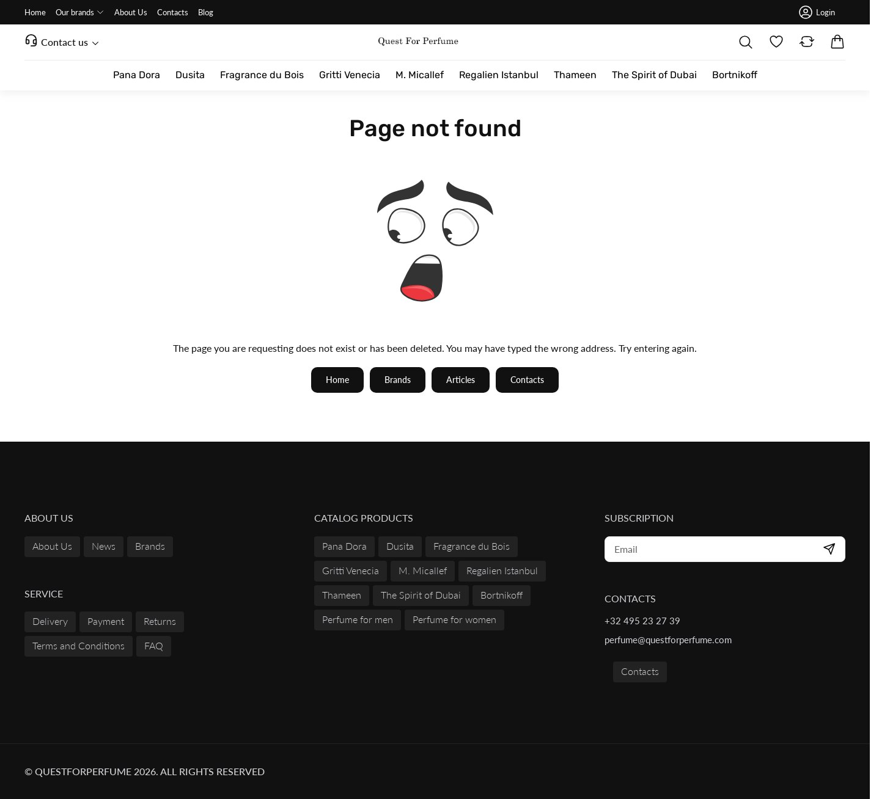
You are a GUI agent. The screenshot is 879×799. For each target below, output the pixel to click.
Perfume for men (357, 619)
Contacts (640, 671)
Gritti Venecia (350, 570)
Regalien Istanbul (502, 570)
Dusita (400, 546)
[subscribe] (725, 549)
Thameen (341, 594)
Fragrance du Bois (471, 546)
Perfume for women (454, 619)
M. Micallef (423, 570)
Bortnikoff (501, 594)
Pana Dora (344, 546)
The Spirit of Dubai (421, 594)
